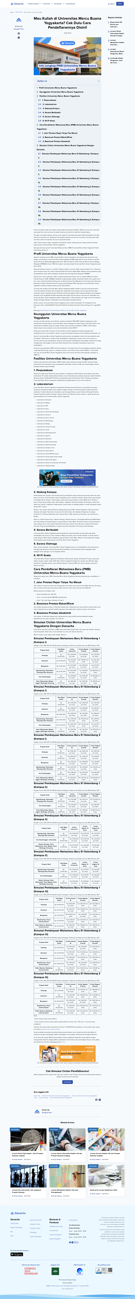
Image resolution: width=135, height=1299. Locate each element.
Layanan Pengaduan (56, 1234)
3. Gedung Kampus (51, 108)
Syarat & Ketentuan (36, 1220)
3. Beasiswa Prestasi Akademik (56, 141)
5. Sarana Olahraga (51, 117)
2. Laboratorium (50, 104)
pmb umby (37, 1096)
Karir (11, 1231)
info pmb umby (43, 1097)
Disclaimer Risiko (35, 1228)
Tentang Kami (14, 1223)
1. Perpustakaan (49, 100)
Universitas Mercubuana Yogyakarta (61, 1097)
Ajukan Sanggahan (55, 1239)
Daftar (120, 3)
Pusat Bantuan (70, 4)
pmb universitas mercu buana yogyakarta (84, 1096)
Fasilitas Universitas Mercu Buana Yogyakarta (60, 96)
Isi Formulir (67, 1082)
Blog (11, 12)
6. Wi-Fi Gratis (49, 121)
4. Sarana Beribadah (52, 112)
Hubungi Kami (73, 1220)
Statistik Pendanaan (16, 1227)
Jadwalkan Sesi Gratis (56, 1226)
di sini (62, 1042)
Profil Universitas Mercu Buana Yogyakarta (58, 88)
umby (35, 1097)
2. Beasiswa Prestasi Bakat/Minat (57, 137)
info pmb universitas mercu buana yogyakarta (56, 1096)
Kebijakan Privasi (35, 1224)
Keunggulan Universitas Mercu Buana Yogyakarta (61, 92)
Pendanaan (33, 1232)
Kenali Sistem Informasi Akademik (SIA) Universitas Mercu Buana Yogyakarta (63, 310)
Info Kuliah (19, 12)
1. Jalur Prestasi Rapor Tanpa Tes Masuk (59, 133)
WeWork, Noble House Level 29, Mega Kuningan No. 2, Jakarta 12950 (67, 1286)
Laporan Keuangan (35, 1236)
